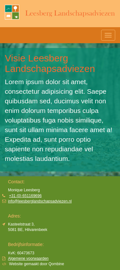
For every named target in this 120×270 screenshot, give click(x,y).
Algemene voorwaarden (28, 258)
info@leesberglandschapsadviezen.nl (40, 201)
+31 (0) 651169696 (25, 196)
